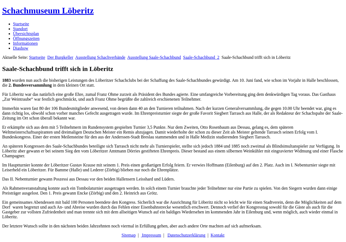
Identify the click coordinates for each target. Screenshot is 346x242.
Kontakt (218, 235)
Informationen (25, 43)
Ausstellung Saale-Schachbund (154, 57)
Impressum (151, 235)
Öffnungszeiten (26, 38)
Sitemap (128, 235)
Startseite (21, 24)
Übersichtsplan (26, 33)
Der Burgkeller (60, 57)
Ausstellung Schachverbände (100, 57)
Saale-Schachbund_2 (201, 57)
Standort (20, 28)
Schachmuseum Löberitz (48, 10)
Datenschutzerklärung (186, 235)
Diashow (20, 48)
